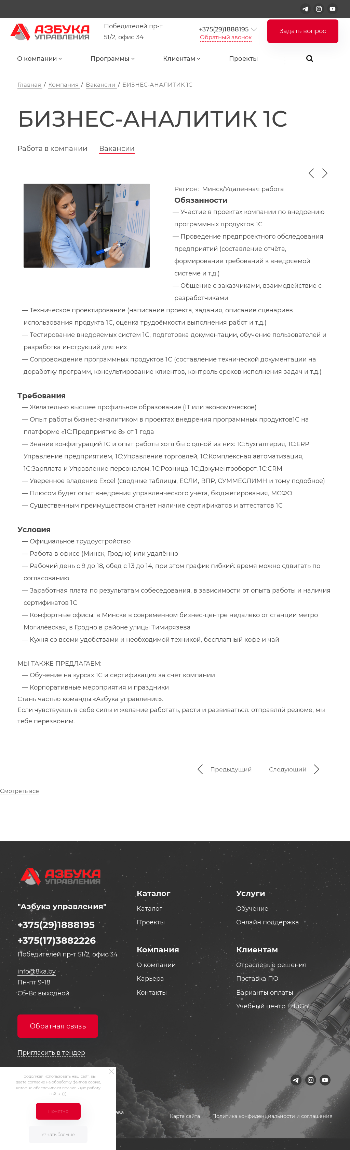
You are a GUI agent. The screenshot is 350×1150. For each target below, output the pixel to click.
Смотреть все (19, 790)
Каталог (149, 908)
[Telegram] (305, 9)
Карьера (150, 978)
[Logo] (48, 31)
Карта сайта (185, 1116)
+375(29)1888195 (223, 29)
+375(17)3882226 (56, 940)
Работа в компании (52, 148)
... (288, 60)
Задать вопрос (303, 31)
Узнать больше (58, 1134)
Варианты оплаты (264, 992)
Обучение (252, 908)
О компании (37, 58)
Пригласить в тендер (51, 1052)
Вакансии (117, 148)
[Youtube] (332, 9)
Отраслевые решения (271, 965)
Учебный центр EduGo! (273, 1006)
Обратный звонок (226, 37)
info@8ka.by (36, 971)
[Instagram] (319, 9)
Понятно (58, 1111)
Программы (110, 58)
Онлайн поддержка (267, 922)
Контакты (152, 992)
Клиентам (179, 58)
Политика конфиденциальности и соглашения (272, 1116)
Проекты (243, 58)
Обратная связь (58, 1026)
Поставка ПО (257, 978)
